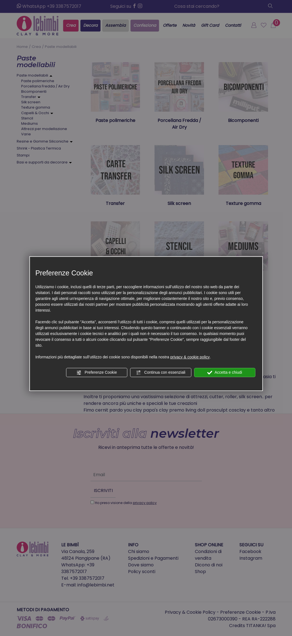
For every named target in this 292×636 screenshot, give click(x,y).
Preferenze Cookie (96, 372)
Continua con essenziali (160, 372)
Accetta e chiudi (224, 372)
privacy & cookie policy (190, 357)
